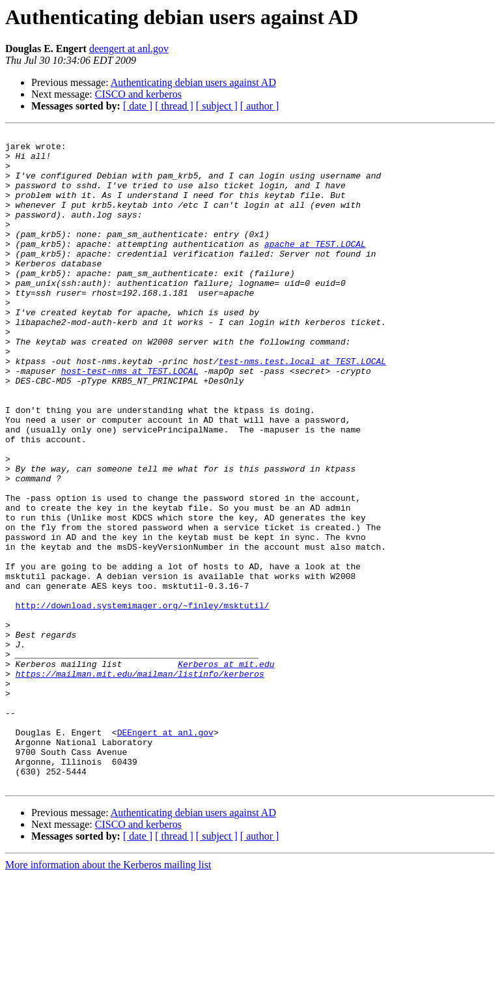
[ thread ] (174, 105)
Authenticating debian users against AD (193, 82)
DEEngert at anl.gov (165, 853)
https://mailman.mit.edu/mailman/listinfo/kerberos (140, 783)
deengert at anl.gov (129, 48)
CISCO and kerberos (138, 94)
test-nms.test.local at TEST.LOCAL (302, 408)
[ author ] (259, 105)
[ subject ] (217, 105)
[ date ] (137, 105)
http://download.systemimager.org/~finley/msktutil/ (143, 701)
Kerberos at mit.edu (226, 771)
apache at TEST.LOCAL (315, 267)
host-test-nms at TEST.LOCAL (130, 419)
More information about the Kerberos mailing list (108, 995)
